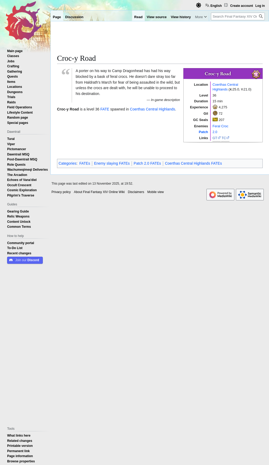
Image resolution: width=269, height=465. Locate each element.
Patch (203, 131)
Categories (67, 163)
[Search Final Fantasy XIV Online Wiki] (238, 16)
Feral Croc (220, 126)
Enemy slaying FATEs (112, 163)
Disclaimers (136, 192)
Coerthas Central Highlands (225, 87)
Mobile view (155, 192)
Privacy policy (61, 192)
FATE (104, 109)
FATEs (84, 163)
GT (215, 137)
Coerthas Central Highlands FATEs (193, 163)
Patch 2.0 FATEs (147, 163)
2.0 (215, 131)
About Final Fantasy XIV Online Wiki (99, 192)
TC (223, 137)
